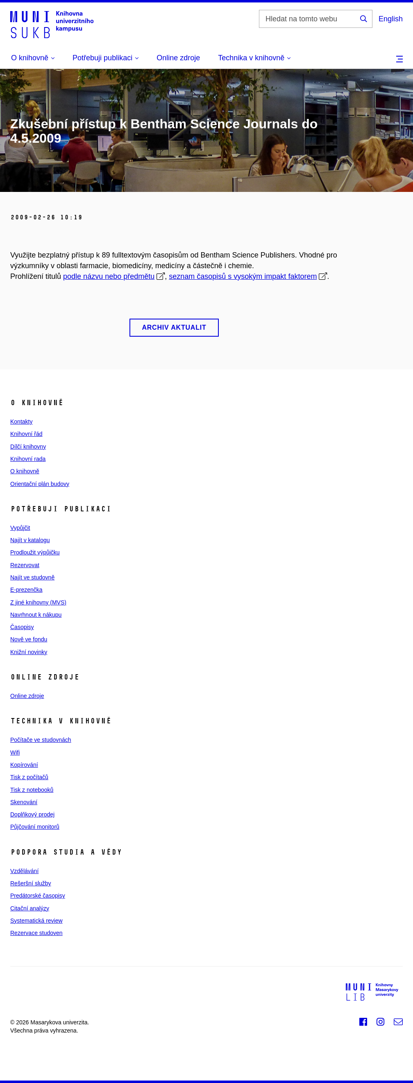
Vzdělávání (24, 871)
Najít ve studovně (32, 577)
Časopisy (22, 627)
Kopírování (24, 765)
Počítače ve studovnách (40, 739)
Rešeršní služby (30, 883)
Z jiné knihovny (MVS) (38, 602)
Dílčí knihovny (28, 446)
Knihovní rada (27, 459)
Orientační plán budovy (39, 484)
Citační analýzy (29, 908)
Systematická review (36, 920)
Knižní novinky (28, 652)
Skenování (23, 802)
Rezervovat (24, 565)
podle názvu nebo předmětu (108, 276)
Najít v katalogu (30, 540)
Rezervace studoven (36, 933)
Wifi (15, 752)
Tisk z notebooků (31, 790)
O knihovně (24, 471)
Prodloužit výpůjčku (35, 552)
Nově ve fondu (28, 639)
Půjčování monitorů (34, 826)
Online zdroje (178, 58)
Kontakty (21, 421)
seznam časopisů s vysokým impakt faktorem (243, 276)
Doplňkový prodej (32, 814)
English (391, 19)
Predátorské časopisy (37, 895)
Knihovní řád (26, 434)
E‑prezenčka (26, 589)
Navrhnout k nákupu (35, 614)
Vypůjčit (20, 527)
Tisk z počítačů (29, 777)
